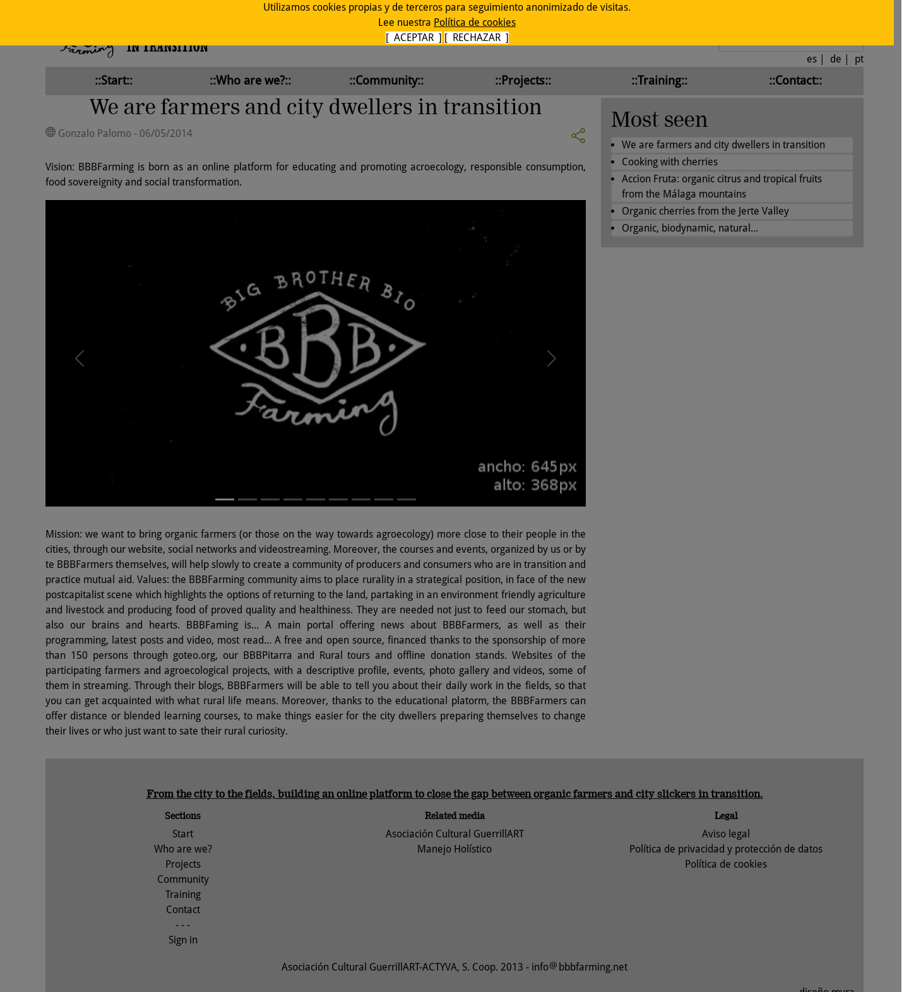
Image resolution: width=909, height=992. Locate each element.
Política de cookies (475, 22)
